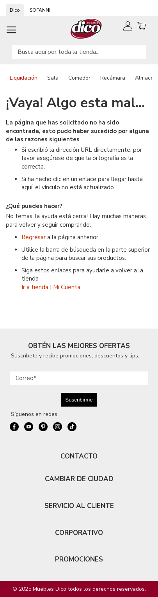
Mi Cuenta (66, 287)
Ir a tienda (34, 287)
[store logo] (86, 29)
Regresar (33, 237)
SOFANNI (40, 10)
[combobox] (79, 52)
